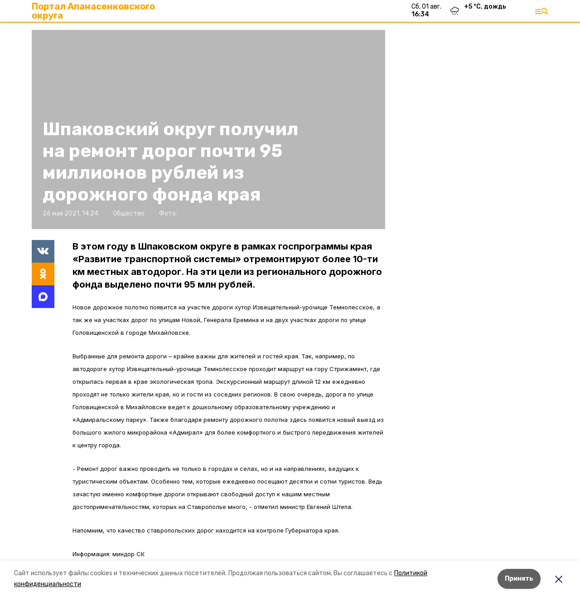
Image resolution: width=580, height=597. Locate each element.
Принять (519, 578)
